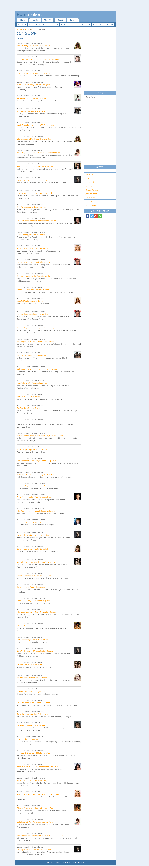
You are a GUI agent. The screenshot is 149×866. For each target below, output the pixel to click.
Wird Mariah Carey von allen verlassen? (32, 248)
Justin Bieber (91, 170)
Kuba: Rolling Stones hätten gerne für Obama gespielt (38, 328)
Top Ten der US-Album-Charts (28, 397)
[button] (87, 216)
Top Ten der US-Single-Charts (28, 408)
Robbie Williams (92, 190)
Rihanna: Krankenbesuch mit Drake (31, 626)
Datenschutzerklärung (69, 862)
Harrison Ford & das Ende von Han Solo (32, 314)
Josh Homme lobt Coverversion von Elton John (35, 166)
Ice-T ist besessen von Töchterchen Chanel (33, 703)
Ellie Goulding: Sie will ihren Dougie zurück (33, 46)
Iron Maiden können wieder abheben (31, 111)
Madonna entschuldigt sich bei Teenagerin (33, 84)
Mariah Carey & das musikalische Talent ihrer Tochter (38, 794)
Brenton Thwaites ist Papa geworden (31, 691)
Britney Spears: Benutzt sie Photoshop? (32, 678)
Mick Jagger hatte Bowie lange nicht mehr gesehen (36, 461)
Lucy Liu (89, 186)
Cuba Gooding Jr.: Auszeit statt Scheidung (33, 234)
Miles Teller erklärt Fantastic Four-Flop (32, 383)
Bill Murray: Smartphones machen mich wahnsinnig (37, 221)
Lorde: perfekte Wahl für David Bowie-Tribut (34, 849)
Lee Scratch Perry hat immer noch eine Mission (35, 422)
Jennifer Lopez (91, 194)
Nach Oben (50, 862)
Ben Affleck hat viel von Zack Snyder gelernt (34, 497)
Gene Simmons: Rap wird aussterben (31, 587)
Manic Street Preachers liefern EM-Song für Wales (36, 125)
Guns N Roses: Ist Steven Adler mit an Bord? (34, 193)
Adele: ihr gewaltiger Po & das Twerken (32, 449)
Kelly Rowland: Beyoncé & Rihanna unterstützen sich (37, 767)
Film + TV (48, 20)
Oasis (88, 178)
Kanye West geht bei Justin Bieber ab (31, 98)
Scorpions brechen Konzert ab (29, 739)
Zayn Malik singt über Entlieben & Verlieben (34, 180)
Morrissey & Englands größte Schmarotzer (33, 753)
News (22, 20)
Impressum (80, 862)
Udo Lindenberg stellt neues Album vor (32, 640)
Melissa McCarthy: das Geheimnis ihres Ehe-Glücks (37, 369)
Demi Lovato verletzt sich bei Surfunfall (32, 549)
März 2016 (34, 29)
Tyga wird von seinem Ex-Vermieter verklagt (34, 276)
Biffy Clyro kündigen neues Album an (31, 355)
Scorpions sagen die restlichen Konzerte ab (34, 73)
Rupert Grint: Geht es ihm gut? (29, 522)
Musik (35, 20)
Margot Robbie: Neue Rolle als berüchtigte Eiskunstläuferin (40, 436)
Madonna (89, 201)
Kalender (27, 29)
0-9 (112, 24)
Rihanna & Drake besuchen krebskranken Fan (35, 808)
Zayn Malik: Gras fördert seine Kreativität (33, 535)
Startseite (20, 29)
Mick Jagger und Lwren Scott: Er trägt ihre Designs (36, 612)
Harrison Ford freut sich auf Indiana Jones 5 (34, 262)
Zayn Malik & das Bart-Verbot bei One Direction (35, 651)
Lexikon (29, 14)
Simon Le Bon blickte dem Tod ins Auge (32, 714)
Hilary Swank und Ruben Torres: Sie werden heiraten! (38, 59)
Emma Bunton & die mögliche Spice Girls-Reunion (36, 562)
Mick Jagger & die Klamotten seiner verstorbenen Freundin (40, 836)
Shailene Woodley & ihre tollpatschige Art (33, 601)
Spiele (73, 20)
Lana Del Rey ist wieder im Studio (30, 301)
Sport (60, 20)
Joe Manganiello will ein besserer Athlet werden (35, 341)
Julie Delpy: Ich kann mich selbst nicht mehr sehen (36, 511)
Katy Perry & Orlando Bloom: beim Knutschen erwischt (38, 153)
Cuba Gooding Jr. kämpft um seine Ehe (32, 486)
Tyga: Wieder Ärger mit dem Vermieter (32, 207)
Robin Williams (91, 174)
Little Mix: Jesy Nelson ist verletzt (29, 665)
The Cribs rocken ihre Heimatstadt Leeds (33, 290)
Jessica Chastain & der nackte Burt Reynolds (34, 780)
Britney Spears (91, 205)
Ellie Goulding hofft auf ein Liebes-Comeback (34, 139)
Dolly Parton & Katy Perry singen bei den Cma (35, 822)
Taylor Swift (90, 182)
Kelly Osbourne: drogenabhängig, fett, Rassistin (35, 474)
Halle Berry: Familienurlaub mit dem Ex (32, 725)
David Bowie (90, 197)
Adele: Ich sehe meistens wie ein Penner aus (34, 576)
